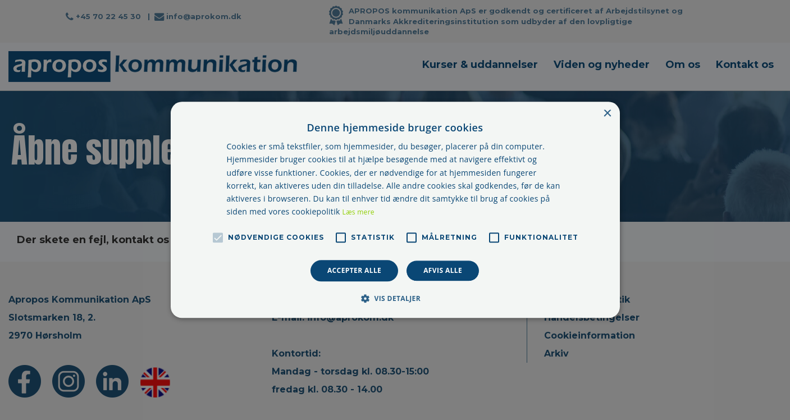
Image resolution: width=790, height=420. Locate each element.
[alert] (395, 210)
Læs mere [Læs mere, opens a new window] (359, 212)
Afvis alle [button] (442, 270)
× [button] (607, 113)
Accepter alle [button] (354, 270)
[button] (395, 298)
